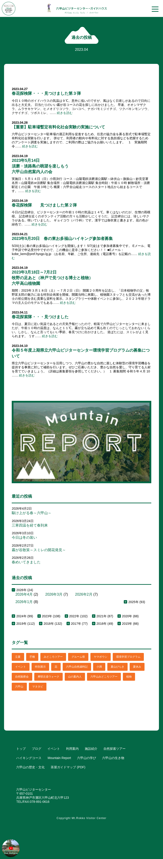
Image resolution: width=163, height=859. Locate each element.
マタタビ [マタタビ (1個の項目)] (37, 686)
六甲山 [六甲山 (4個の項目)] (19, 686)
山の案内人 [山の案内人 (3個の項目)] (75, 676)
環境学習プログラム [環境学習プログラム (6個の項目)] (128, 656)
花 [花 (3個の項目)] (56, 666)
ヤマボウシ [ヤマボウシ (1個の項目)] (100, 656)
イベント (53, 748)
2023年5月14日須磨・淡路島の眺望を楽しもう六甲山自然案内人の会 (40, 166)
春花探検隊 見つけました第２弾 (44, 205)
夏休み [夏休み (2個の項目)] (137, 666)
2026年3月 (54, 594)
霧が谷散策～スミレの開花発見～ (39, 550)
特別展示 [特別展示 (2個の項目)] (40, 666)
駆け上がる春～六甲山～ (31, 513)
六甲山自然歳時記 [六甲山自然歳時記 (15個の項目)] (77, 666)
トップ (21, 748)
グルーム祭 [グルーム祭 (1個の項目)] (78, 656)
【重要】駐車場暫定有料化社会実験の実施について (58, 127)
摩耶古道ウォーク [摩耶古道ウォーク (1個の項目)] (48, 676)
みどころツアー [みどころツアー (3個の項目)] (53, 656)
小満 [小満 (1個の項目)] (99, 666)
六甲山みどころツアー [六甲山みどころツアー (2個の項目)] (103, 676)
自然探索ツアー (114, 748)
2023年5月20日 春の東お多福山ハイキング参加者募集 (62, 238)
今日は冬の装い (24, 537)
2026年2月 (83, 594)
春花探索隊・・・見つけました (40, 317)
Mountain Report (59, 758)
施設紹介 (91, 748)
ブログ (36, 748)
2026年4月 (24, 594)
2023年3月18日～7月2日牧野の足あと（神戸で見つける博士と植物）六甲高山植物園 (52, 278)
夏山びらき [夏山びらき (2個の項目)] (117, 666)
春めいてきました (26, 562)
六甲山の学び (86, 758)
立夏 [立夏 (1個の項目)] (18, 656)
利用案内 (72, 748)
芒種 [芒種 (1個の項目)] (32, 656)
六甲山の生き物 (113, 758)
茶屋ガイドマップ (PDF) (68, 767)
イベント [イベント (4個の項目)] (20, 666)
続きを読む (65, 113)
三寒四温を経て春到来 (30, 525)
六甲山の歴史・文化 (30, 767)
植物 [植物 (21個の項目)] (129, 676)
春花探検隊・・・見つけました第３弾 (46, 93)
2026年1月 (24, 602)
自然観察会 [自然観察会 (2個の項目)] (22, 676)
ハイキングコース (28, 758)
